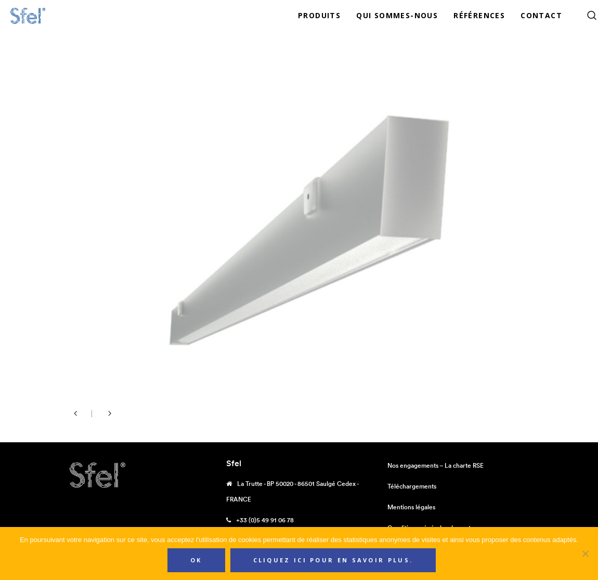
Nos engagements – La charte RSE (435, 465)
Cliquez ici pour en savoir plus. (333, 560)
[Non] (585, 553)
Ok (196, 560)
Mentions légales (411, 507)
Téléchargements (411, 486)
